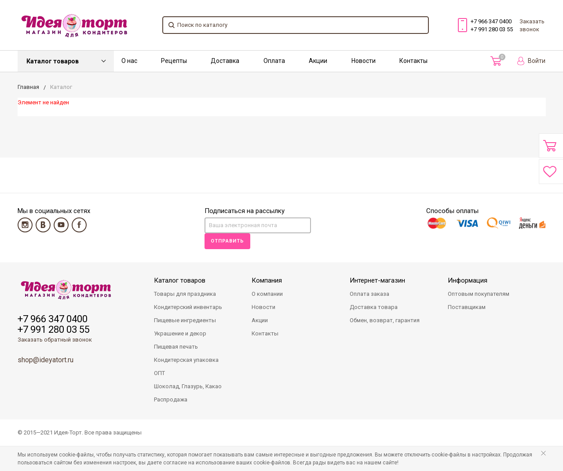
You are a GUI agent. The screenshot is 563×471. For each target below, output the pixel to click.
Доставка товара (374, 307)
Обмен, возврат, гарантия (385, 320)
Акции (318, 60)
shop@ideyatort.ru (45, 360)
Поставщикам (467, 307)
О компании (267, 294)
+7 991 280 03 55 (492, 29)
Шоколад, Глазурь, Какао (188, 386)
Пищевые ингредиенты (185, 320)
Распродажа (170, 399)
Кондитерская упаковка (186, 360)
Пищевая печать (176, 346)
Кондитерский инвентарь (188, 307)
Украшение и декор (180, 333)
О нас (129, 60)
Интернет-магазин (377, 280)
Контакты (413, 60)
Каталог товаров (52, 61)
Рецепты (174, 60)
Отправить (227, 241)
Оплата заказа (369, 294)
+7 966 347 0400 (491, 21)
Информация (467, 280)
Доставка (225, 60)
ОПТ (159, 373)
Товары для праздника (185, 294)
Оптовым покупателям (478, 294)
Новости (363, 60)
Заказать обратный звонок (55, 339)
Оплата (274, 60)
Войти (531, 61)
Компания (267, 280)
